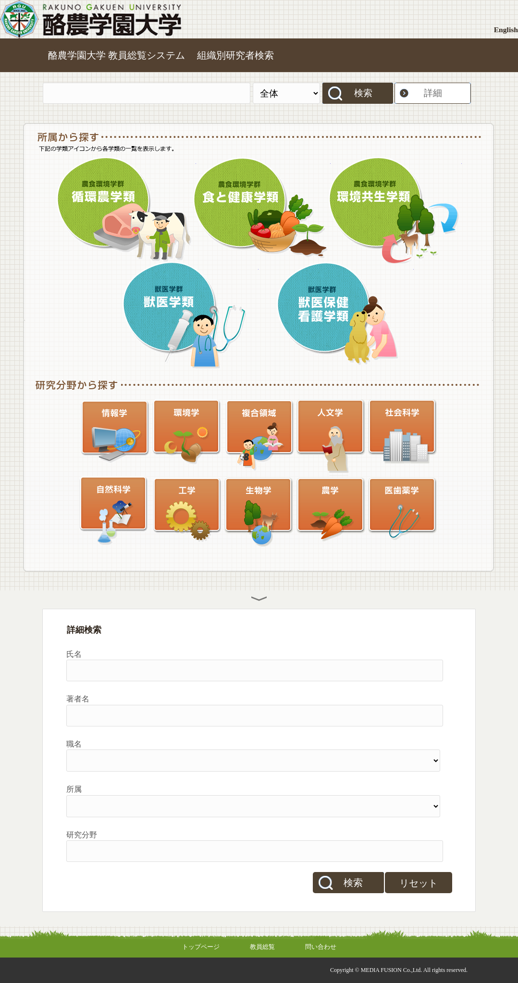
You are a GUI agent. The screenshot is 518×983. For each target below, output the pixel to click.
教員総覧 (262, 946)
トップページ (201, 946)
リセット (418, 883)
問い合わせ (320, 946)
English (506, 29)
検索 (363, 93)
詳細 (433, 93)
